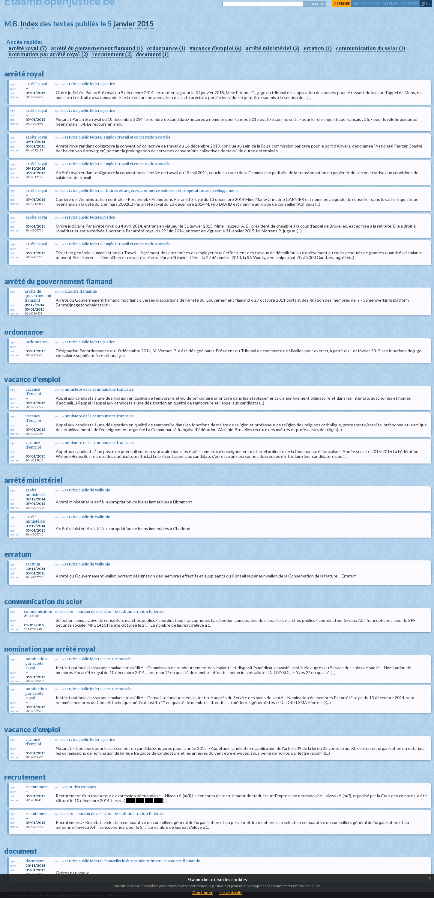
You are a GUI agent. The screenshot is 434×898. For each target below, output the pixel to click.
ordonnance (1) (166, 48)
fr (423, 3)
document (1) (152, 54)
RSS (356, 3)
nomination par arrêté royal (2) (48, 54)
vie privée (342, 3)
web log (391, 3)
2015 (145, 23)
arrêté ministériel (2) (272, 48)
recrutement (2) (112, 54)
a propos (371, 3)
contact (410, 3)
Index (29, 23)
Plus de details (230, 893)
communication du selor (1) (370, 48)
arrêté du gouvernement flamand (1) (97, 48)
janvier (124, 23)
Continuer (202, 892)
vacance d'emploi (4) (215, 48)
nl (428, 3)
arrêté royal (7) (27, 48)
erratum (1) (318, 48)
